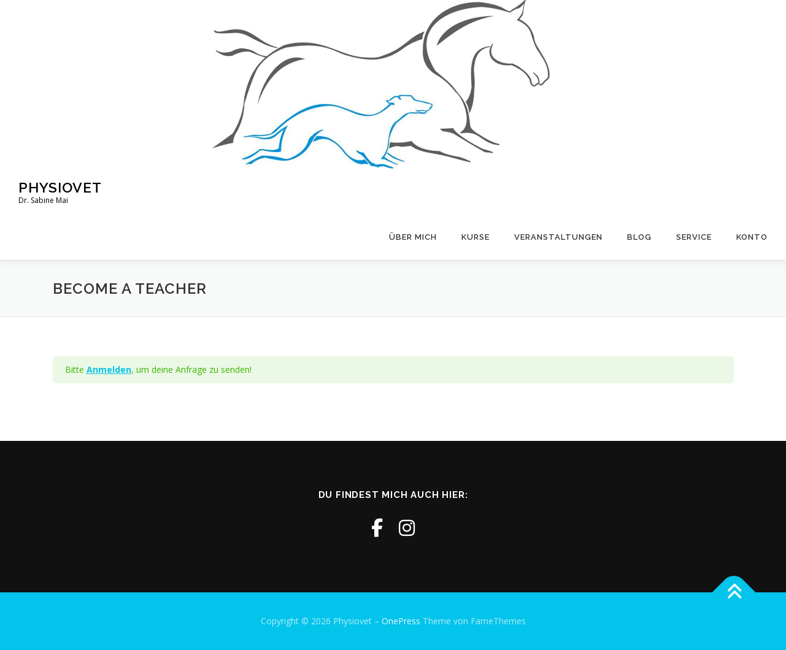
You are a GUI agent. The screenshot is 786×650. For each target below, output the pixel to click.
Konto (752, 237)
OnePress (401, 621)
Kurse (475, 237)
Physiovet (60, 186)
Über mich (413, 237)
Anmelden (109, 369)
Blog (639, 237)
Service (694, 237)
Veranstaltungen (558, 237)
